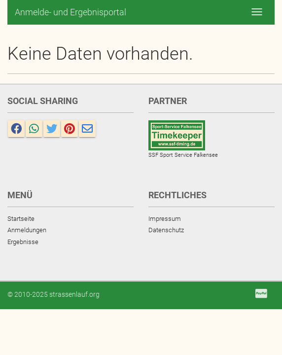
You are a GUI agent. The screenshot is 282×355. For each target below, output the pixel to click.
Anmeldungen (26, 230)
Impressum (164, 218)
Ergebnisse (22, 242)
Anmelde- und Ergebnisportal (70, 12)
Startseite (21, 218)
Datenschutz (166, 230)
